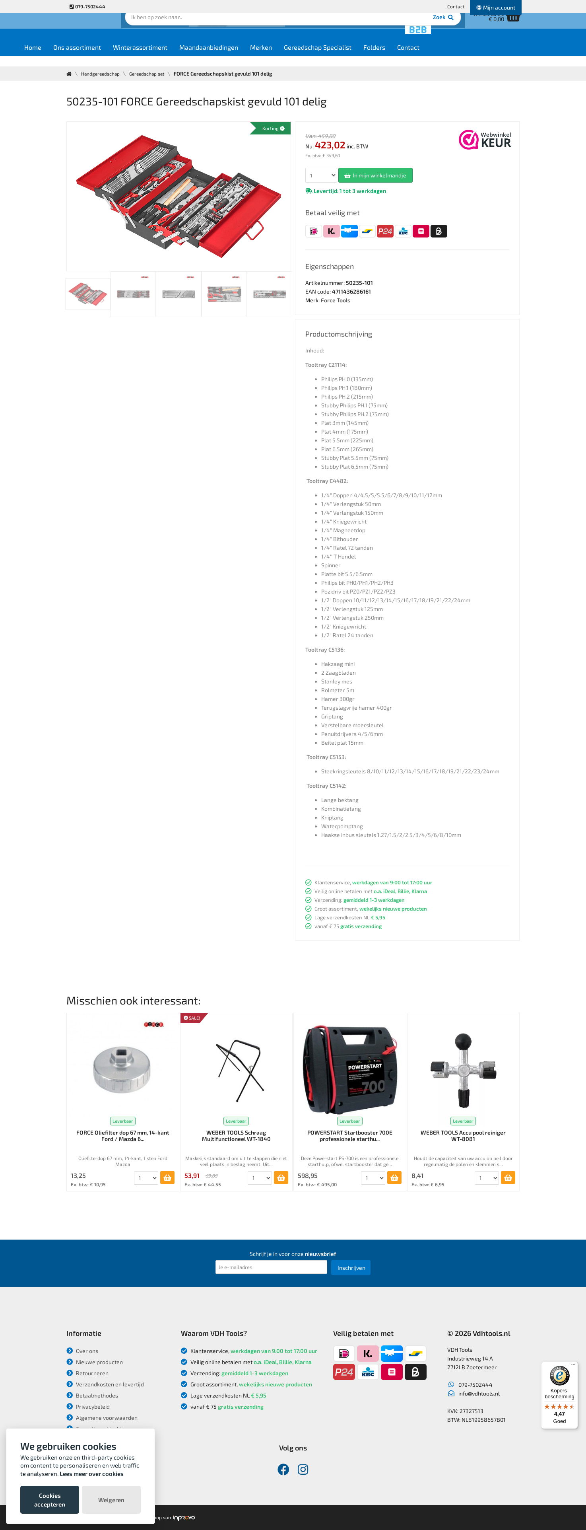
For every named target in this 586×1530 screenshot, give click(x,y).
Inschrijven (351, 1267)
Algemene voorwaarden (102, 1417)
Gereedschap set (153, 73)
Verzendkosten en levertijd (105, 1384)
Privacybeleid (88, 1406)
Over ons (82, 1350)
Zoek (347, 30)
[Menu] (573, 1366)
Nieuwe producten (94, 1362)
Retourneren (87, 1373)
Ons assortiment (125, 56)
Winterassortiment (188, 56)
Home (80, 56)
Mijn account (495, 7)
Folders (422, 56)
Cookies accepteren (49, 1500)
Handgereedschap (103, 73)
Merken (309, 56)
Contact (456, 6)
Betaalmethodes (92, 1395)
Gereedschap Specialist (366, 56)
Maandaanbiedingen (256, 56)
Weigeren (111, 1499)
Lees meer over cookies (92, 1473)
